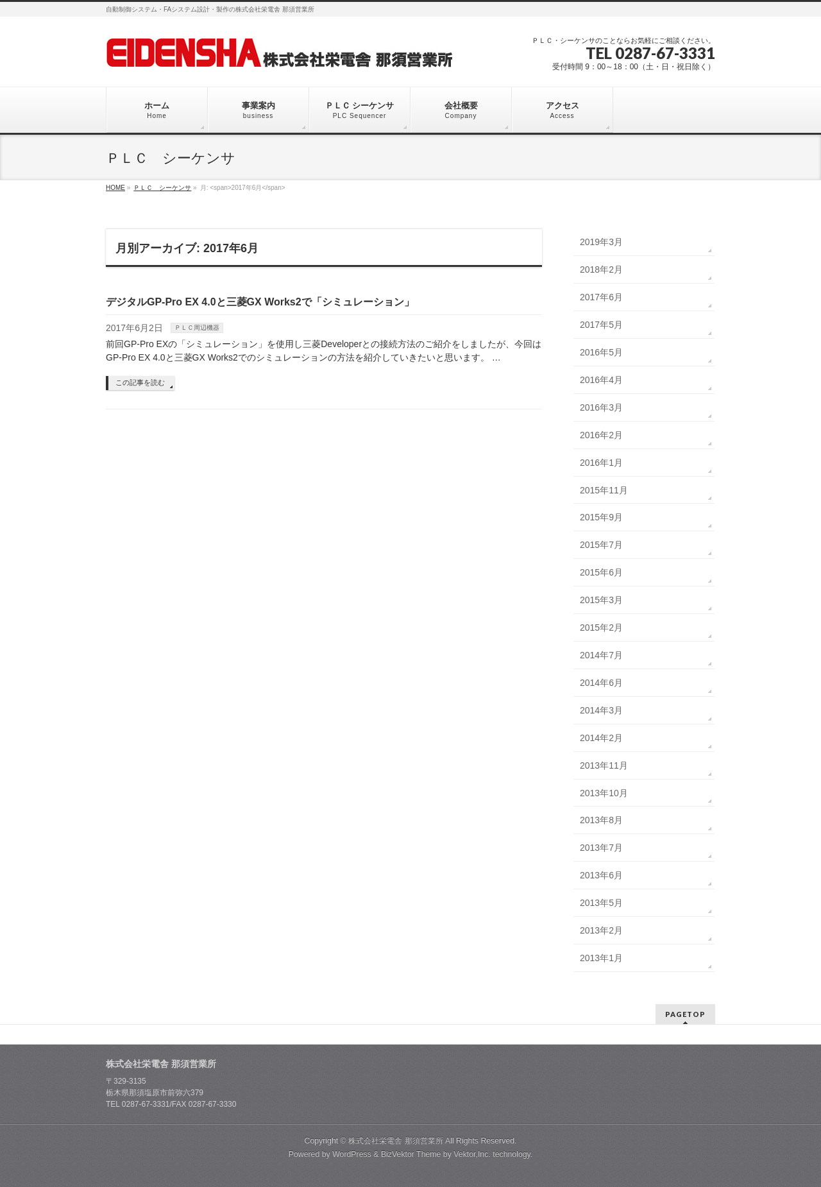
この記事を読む (140, 382)
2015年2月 (601, 627)
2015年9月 (601, 517)
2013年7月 (601, 847)
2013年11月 (604, 765)
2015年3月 (601, 600)
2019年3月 (601, 242)
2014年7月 (601, 655)
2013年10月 (604, 793)
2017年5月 (601, 325)
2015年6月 (601, 572)
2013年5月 (601, 903)
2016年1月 (601, 462)
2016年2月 (601, 435)
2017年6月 (601, 297)
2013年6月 (601, 875)
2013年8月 (601, 820)
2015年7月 (601, 545)
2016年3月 (601, 407)
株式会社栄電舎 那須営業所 (395, 1140)
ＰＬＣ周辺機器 (196, 327)
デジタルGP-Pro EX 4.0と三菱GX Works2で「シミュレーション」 (260, 301)
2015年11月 (604, 490)
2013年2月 (601, 930)
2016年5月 (601, 352)
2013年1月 (601, 958)
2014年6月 (601, 683)
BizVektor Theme (411, 1154)
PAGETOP (685, 1014)
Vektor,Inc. (472, 1154)
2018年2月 (601, 269)
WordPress (351, 1154)
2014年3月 (601, 710)
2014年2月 (601, 738)
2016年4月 (601, 380)
